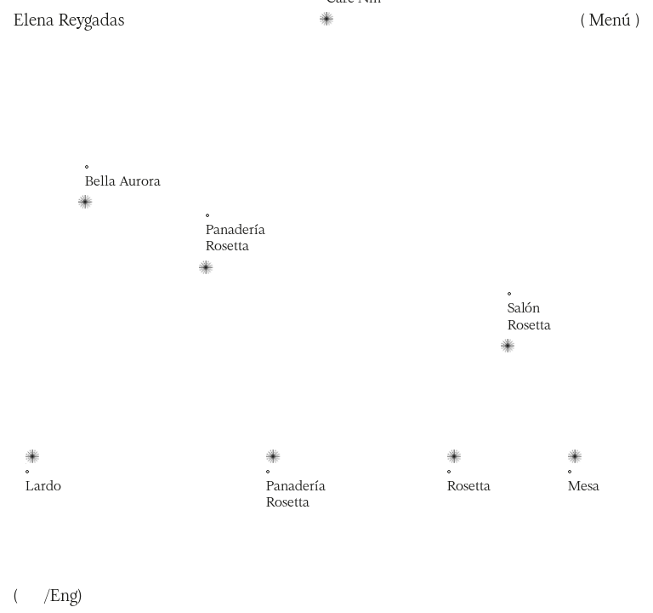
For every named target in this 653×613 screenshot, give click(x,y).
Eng (63, 594)
